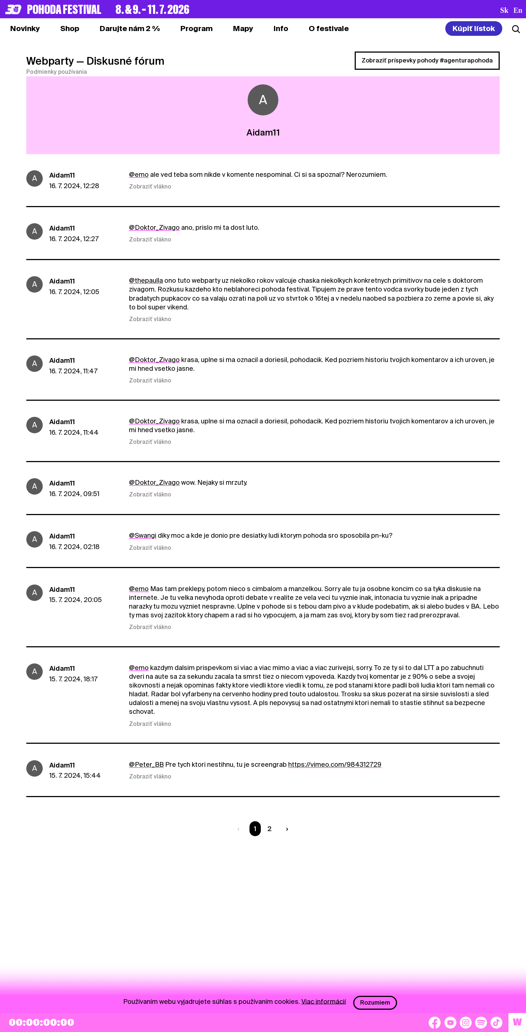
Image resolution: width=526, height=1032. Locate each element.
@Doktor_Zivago (154, 227)
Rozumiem (375, 1002)
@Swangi (142, 535)
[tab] (69, 28)
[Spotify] (481, 1022)
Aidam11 (62, 175)
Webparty (50, 61)
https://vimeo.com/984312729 (334, 764)
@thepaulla (146, 280)
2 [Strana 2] (269, 829)
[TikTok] (496, 1022)
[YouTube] (450, 1022)
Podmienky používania (56, 72)
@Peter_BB (146, 764)
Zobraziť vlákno (150, 186)
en (518, 10)
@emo (139, 174)
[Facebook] (434, 1022)
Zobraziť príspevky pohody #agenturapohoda (427, 60)
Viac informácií (323, 1001)
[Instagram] (466, 1022)
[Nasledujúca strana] (285, 828)
